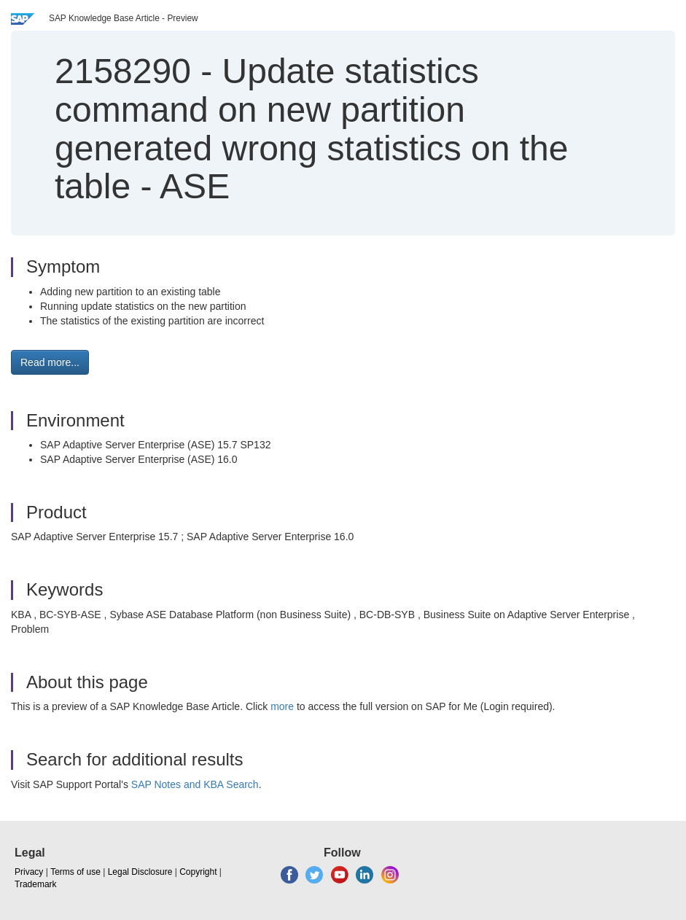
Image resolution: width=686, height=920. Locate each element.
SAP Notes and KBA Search (195, 784)
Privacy (29, 872)
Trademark (36, 884)
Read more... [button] (49, 362)
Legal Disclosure (140, 872)
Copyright (198, 872)
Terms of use (75, 872)
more (282, 706)
